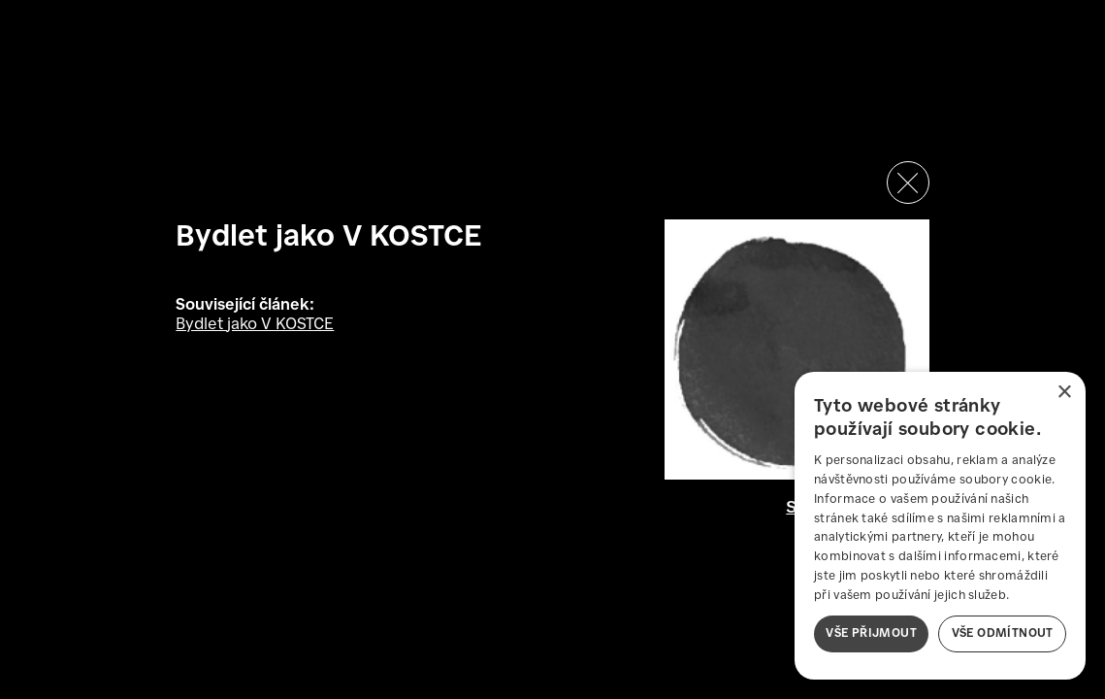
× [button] (1063, 392)
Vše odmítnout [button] (1003, 633)
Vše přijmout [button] (871, 633)
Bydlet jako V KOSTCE (255, 324)
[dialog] (940, 526)
